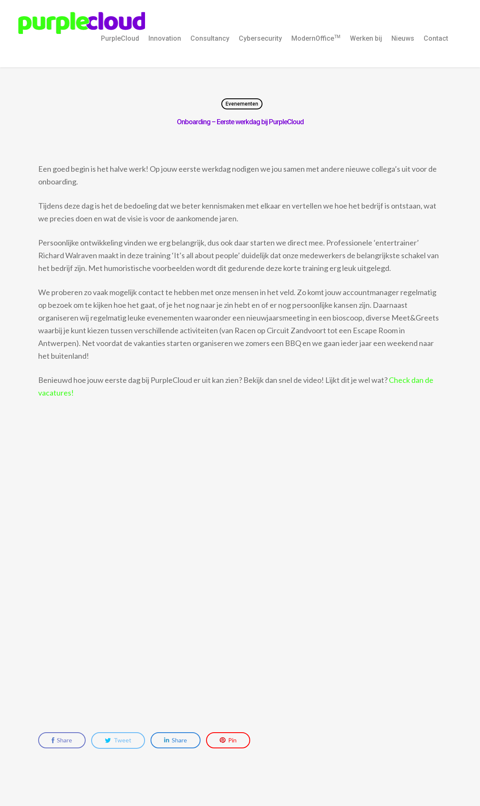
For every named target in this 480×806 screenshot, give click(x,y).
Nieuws (402, 38)
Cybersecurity (260, 38)
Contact (436, 38)
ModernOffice (315, 38)
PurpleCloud (120, 38)
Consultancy (209, 38)
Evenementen (242, 104)
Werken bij (366, 38)
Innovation (164, 38)
